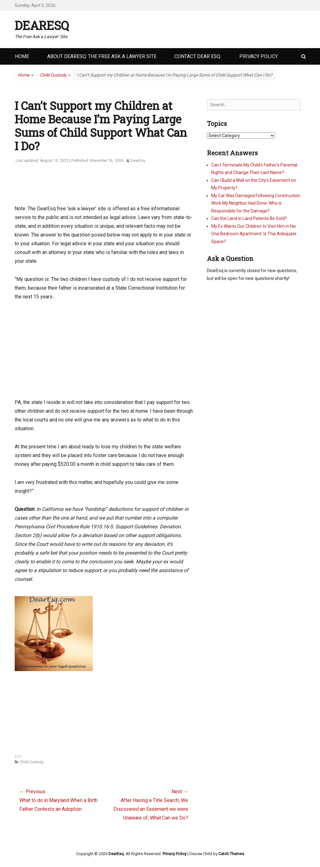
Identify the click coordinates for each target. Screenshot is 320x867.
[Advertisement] (128, 187)
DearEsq (42, 25)
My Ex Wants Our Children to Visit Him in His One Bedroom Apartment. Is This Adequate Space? (254, 234)
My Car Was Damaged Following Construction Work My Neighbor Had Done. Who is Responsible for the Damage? (255, 203)
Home (22, 56)
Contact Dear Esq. (197, 56)
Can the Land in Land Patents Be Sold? (249, 218)
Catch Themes (231, 853)
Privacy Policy (258, 56)
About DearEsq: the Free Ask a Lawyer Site (102, 56)
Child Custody (55, 75)
